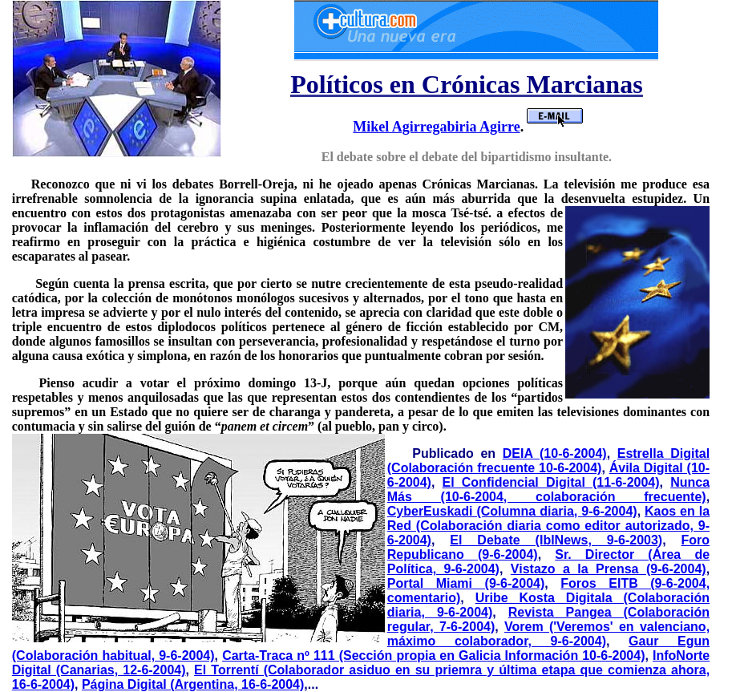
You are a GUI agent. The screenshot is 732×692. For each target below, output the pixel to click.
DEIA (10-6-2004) (555, 453)
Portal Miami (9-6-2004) (466, 583)
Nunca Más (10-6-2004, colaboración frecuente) (548, 489)
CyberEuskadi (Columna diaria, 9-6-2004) (512, 511)
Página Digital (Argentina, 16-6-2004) (193, 684)
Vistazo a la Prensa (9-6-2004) (608, 569)
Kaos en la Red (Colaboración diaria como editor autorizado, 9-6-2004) (548, 525)
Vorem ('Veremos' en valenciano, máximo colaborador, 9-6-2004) (548, 634)
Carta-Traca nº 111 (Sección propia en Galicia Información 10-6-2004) (433, 655)
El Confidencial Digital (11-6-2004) (551, 482)
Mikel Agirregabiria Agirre (436, 127)
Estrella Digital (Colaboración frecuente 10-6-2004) (548, 461)
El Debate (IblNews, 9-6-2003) (556, 540)
